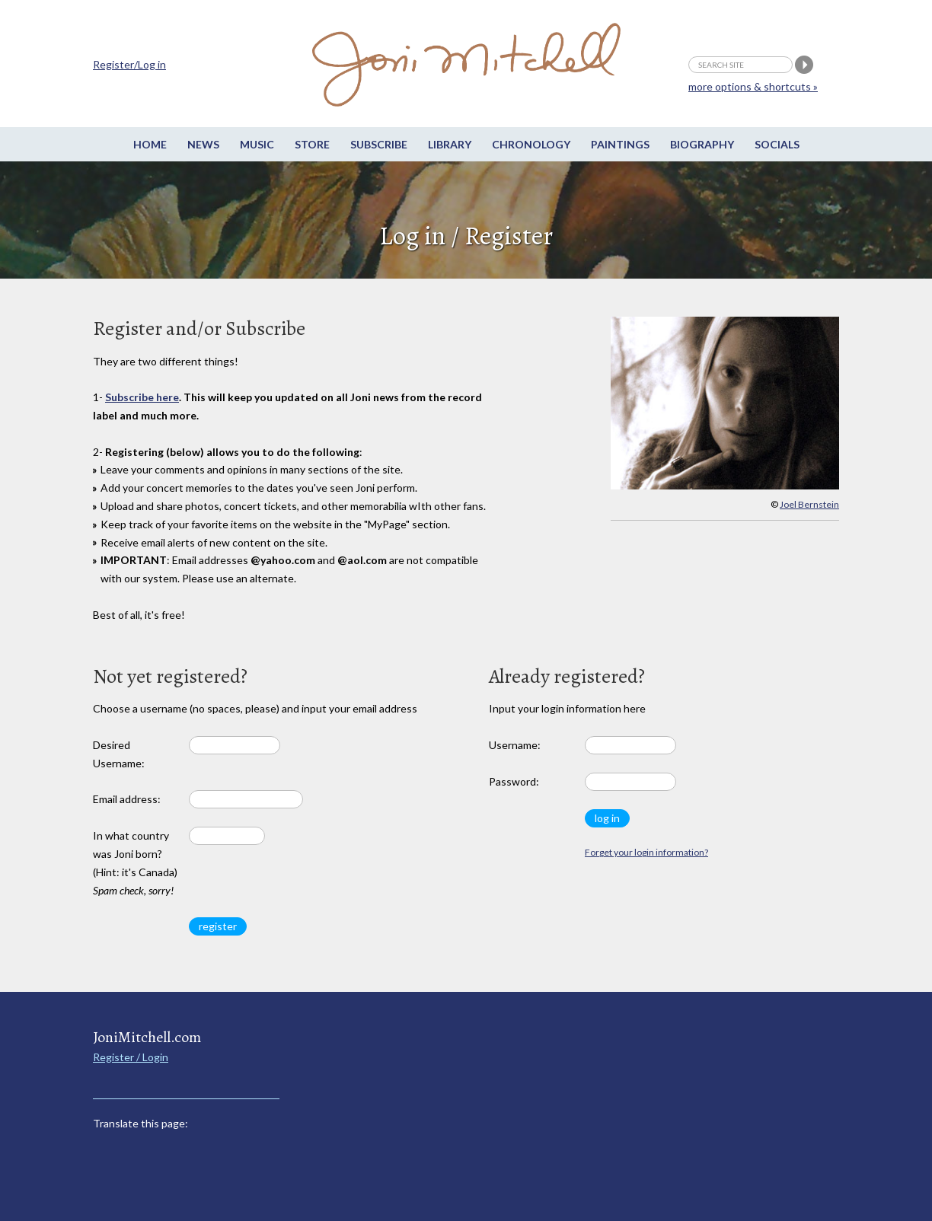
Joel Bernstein (809, 504)
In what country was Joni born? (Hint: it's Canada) (135, 862)
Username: (515, 744)
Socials (777, 144)
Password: (514, 781)
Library (449, 144)
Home (150, 144)
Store (312, 144)
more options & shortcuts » (753, 86)
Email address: (127, 798)
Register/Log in (129, 64)
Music (257, 144)
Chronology (531, 144)
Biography (702, 144)
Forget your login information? (646, 852)
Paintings (620, 144)
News (203, 144)
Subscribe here (142, 397)
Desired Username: (119, 754)
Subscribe (378, 144)
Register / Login (130, 1056)
